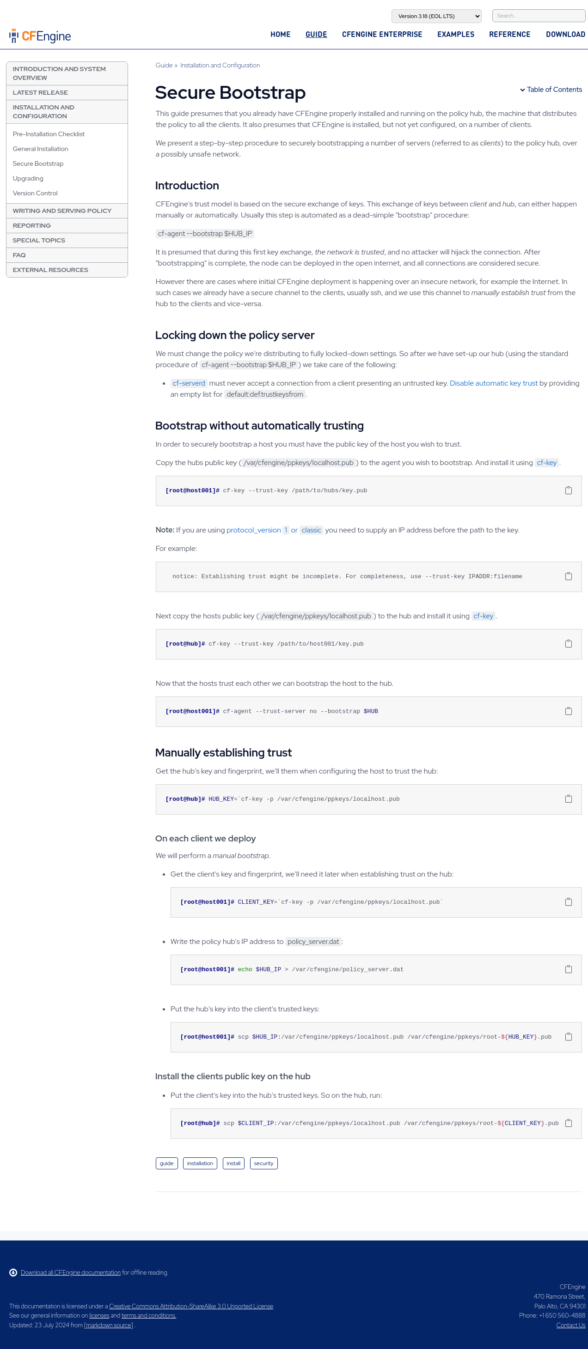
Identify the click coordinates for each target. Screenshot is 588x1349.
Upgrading (28, 178)
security (264, 1163)
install (234, 1163)
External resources (50, 270)
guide (167, 1163)
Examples (455, 34)
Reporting (32, 225)
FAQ (19, 255)
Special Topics (39, 240)
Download (566, 34)
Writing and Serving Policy (62, 210)
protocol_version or (275, 530)
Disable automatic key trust (494, 383)
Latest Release (40, 92)
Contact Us (571, 1325)
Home (280, 34)
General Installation (40, 149)
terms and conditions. (149, 1315)
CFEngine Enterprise (382, 34)
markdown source (108, 1325)
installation (200, 1163)
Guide (316, 34)
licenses (99, 1315)
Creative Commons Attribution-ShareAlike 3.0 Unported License (191, 1306)
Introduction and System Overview (59, 73)
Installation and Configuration (43, 111)
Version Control (35, 193)
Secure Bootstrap (38, 163)
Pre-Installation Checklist (49, 134)
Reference (510, 34)
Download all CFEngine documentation (65, 1272)
